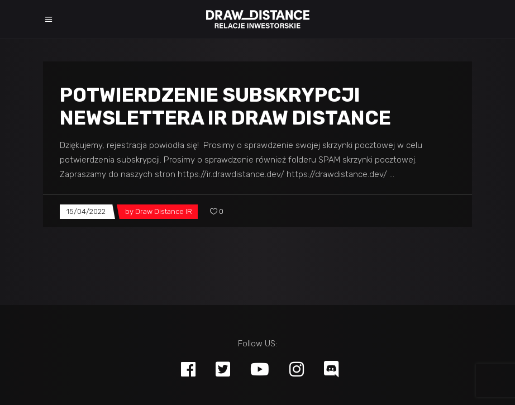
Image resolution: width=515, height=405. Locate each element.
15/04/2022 (86, 211)
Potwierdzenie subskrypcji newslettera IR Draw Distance (225, 106)
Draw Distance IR (163, 211)
